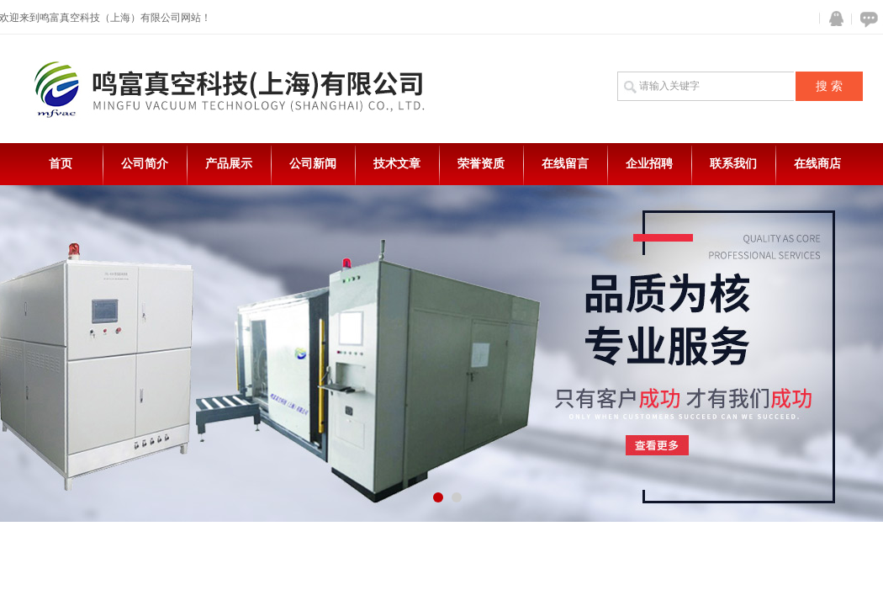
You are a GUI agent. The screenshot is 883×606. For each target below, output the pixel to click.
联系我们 (733, 163)
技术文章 (396, 163)
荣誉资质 (481, 163)
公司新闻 (312, 163)
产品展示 (228, 163)
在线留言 (565, 163)
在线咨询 (866, 18)
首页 (60, 163)
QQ (832, 18)
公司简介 (144, 163)
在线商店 (817, 163)
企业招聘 (649, 163)
